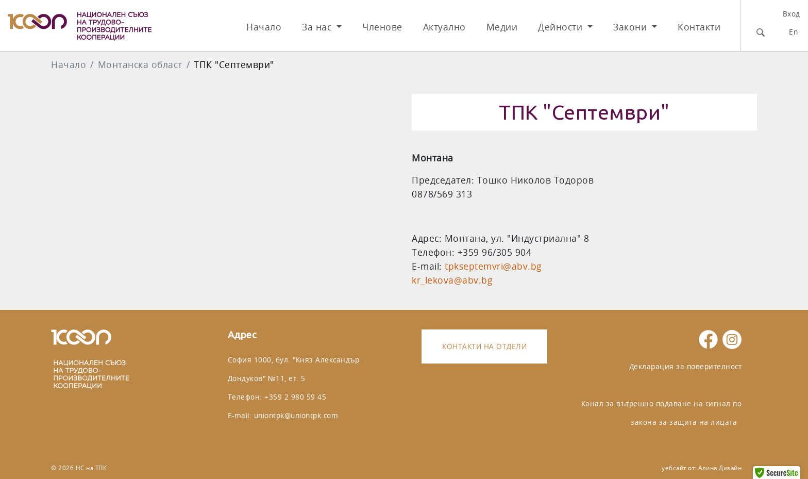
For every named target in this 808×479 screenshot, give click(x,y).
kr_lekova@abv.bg (452, 280)
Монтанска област (140, 65)
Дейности (561, 27)
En (793, 32)
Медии (502, 27)
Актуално (444, 27)
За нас (318, 27)
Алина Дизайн (720, 468)
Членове (382, 27)
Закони (631, 27)
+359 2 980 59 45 (295, 397)
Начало (263, 27)
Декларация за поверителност (685, 366)
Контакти (699, 27)
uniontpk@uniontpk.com (296, 415)
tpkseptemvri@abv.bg (493, 266)
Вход (791, 14)
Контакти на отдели (484, 346)
